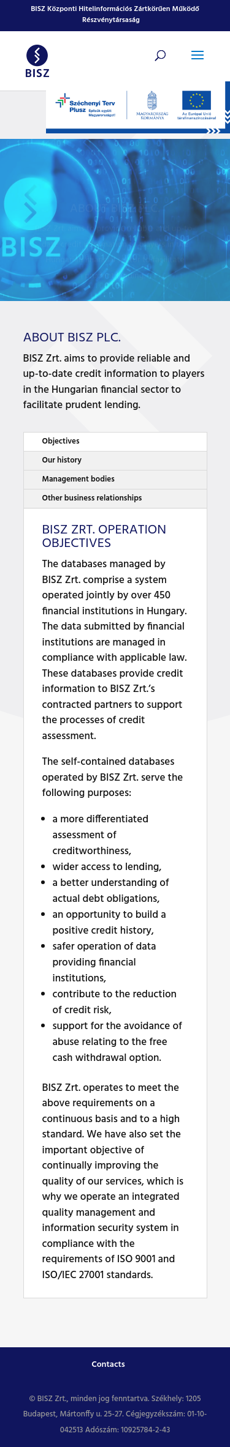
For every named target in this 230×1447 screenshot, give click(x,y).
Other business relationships (92, 498)
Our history (62, 460)
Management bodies (78, 479)
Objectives (61, 441)
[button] (197, 63)
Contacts (108, 1365)
